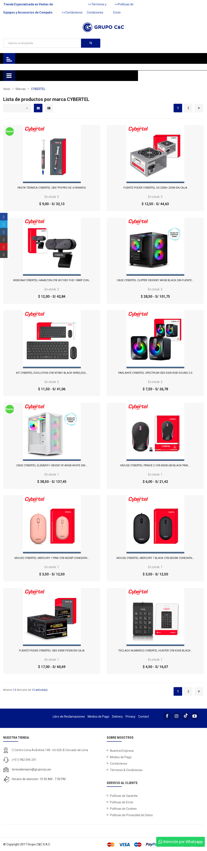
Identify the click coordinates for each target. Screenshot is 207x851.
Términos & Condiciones (126, 770)
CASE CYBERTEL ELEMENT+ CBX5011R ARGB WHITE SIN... (51, 465)
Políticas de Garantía (124, 796)
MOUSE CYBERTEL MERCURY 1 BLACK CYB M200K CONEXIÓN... (155, 558)
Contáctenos (118, 763)
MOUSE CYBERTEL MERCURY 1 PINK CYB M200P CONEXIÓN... (52, 558)
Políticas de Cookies (123, 808)
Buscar (91, 43)
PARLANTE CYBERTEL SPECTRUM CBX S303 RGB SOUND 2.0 (155, 372)
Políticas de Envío (121, 802)
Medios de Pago (98, 716)
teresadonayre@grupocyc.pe (31, 769)
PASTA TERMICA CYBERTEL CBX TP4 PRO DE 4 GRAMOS (52, 187)
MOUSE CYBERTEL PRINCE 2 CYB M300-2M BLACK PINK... (155, 465)
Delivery (117, 716)
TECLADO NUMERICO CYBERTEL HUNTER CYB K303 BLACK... (155, 650)
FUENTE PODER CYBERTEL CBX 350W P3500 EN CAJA (52, 650)
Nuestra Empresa (122, 750)
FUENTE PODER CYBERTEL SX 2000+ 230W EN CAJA (155, 187)
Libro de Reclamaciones (69, 716)
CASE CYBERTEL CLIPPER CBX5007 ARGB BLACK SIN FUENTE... (155, 280)
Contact (143, 716)
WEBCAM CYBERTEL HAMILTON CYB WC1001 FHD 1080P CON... (52, 280)
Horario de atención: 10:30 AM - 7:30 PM (39, 779)
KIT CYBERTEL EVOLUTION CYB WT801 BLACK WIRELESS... (52, 372)
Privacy (130, 716)
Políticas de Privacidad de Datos (131, 815)
